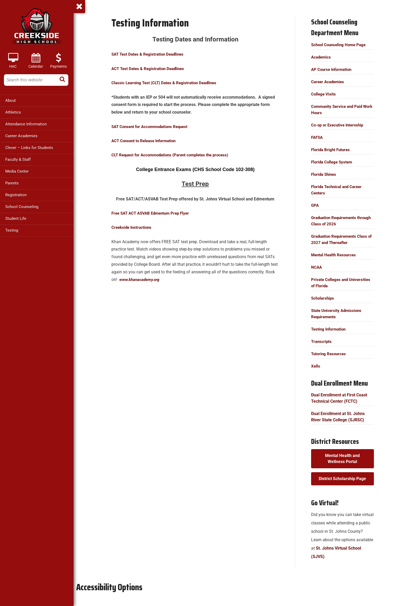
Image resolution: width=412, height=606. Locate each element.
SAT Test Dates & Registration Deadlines (149, 54)
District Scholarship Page (342, 478)
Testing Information (329, 329)
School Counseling (21, 206)
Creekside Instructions (133, 227)
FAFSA (317, 137)
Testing (11, 230)
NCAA (316, 267)
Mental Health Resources (335, 254)
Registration (16, 195)
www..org (140, 279)
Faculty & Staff (18, 159)
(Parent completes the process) (173, 154)
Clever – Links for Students (29, 147)
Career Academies (21, 136)
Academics (321, 57)
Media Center (17, 171)
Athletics (13, 112)
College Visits (324, 94)
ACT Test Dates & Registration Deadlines (149, 68)
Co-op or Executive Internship (339, 125)
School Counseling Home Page (340, 44)
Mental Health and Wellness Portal (342, 458)
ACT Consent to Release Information (146, 140)
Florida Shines (324, 174)
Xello (316, 366)
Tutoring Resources (329, 353)
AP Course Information (332, 69)
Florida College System (333, 162)
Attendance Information (26, 124)
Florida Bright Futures (331, 149)
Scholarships (323, 298)
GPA (315, 205)
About (10, 100)
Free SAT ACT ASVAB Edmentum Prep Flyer (153, 213)
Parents (12, 183)
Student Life (15, 218)
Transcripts (321, 341)
